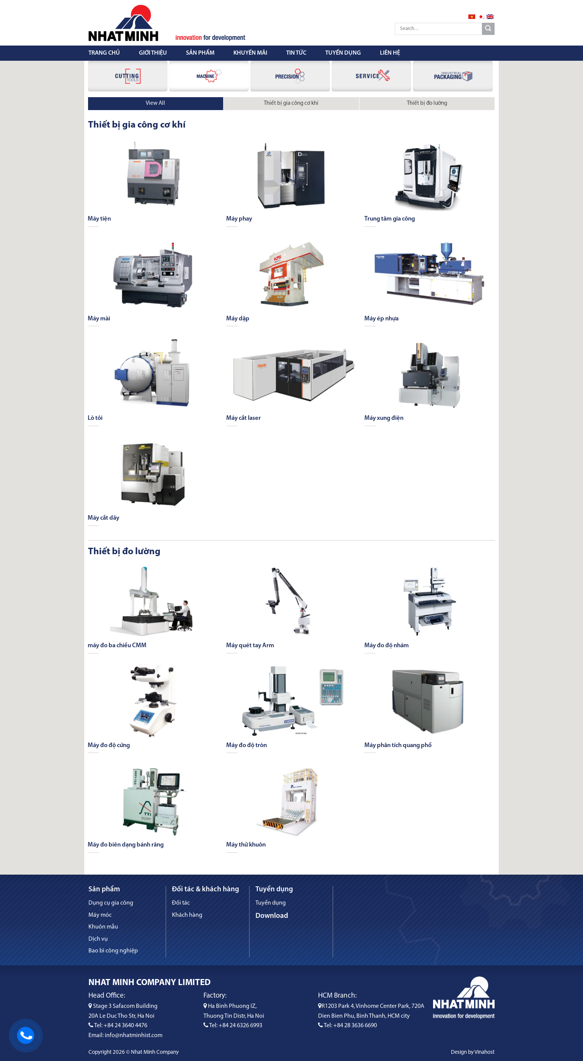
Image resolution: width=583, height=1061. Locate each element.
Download (271, 916)
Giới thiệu (153, 53)
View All (155, 103)
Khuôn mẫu (103, 927)
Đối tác (181, 903)
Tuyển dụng (343, 53)
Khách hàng (187, 915)
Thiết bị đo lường (427, 103)
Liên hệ (390, 53)
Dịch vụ (98, 939)
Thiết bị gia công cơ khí (291, 103)
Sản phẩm (200, 53)
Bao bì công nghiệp (113, 951)
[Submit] (488, 29)
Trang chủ (104, 53)
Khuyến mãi (250, 53)
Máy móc (100, 915)
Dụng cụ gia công (110, 903)
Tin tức (296, 53)
